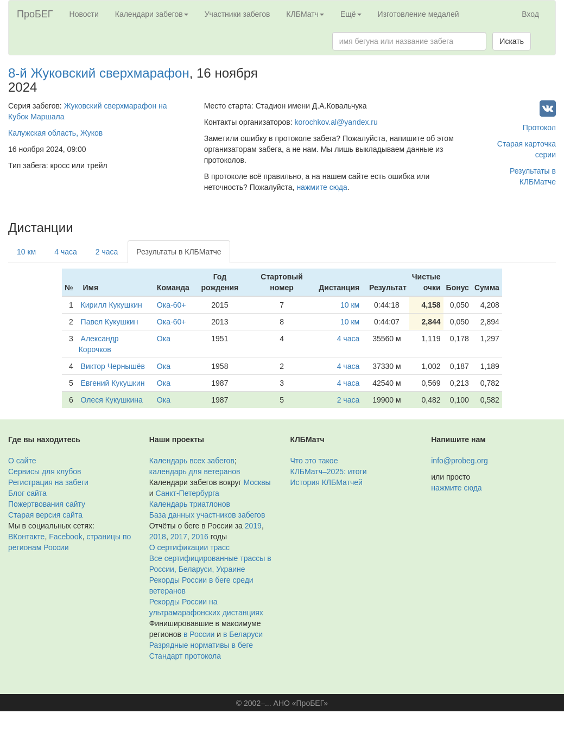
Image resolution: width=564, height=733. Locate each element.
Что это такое (314, 460)
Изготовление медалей (418, 14)
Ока (163, 338)
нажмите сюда (321, 187)
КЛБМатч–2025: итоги (328, 471)
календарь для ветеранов (194, 471)
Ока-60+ (171, 305)
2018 (157, 536)
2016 (200, 536)
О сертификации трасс (189, 547)
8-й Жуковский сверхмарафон (98, 73)
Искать (511, 41)
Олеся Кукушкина (112, 400)
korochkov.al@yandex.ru (336, 122)
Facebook (65, 536)
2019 (253, 525)
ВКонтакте (26, 536)
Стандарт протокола (185, 656)
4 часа (65, 251)
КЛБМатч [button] (305, 14)
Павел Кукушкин (109, 321)
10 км (26, 251)
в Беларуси (243, 634)
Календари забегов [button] (151, 14)
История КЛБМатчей (326, 482)
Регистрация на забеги (48, 482)
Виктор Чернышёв (113, 366)
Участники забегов (237, 14)
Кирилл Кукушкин (111, 305)
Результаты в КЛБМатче (178, 251)
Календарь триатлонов (189, 504)
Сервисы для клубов (44, 471)
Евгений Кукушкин (113, 383)
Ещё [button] (351, 14)
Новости (84, 14)
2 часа (107, 251)
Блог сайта (27, 493)
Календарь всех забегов (192, 460)
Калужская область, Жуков (55, 133)
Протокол (539, 127)
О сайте (22, 460)
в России (198, 634)
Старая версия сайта (45, 515)
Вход (530, 14)
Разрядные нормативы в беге (201, 645)
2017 (178, 536)
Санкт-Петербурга (187, 493)
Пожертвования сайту (46, 504)
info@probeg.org (459, 460)
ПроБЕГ (35, 14)
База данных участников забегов (207, 515)
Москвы (256, 482)
